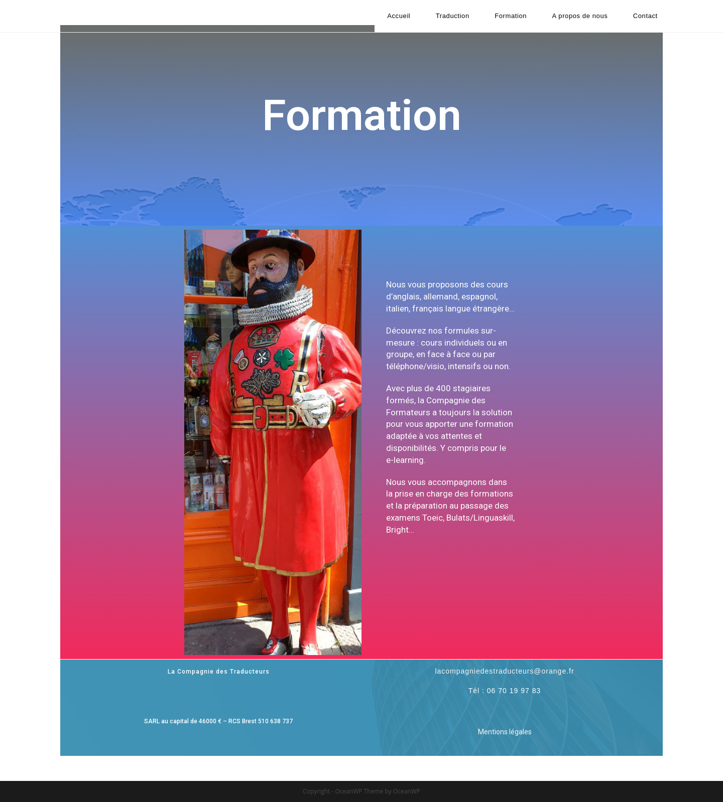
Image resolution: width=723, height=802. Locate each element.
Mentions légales (505, 732)
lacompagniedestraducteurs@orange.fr (504, 671)
